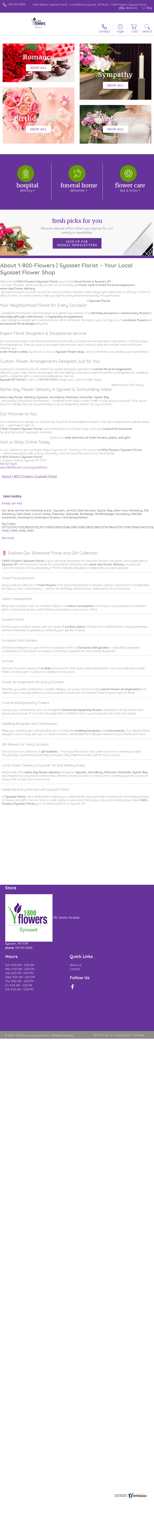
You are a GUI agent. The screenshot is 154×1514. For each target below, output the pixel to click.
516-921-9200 (17, 4)
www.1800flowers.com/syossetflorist (23, 467)
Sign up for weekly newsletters (77, 243)
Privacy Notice (121, 1035)
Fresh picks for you (76, 226)
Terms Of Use (101, 1035)
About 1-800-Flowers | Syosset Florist (29, 476)
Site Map (139, 1035)
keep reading (12, 496)
